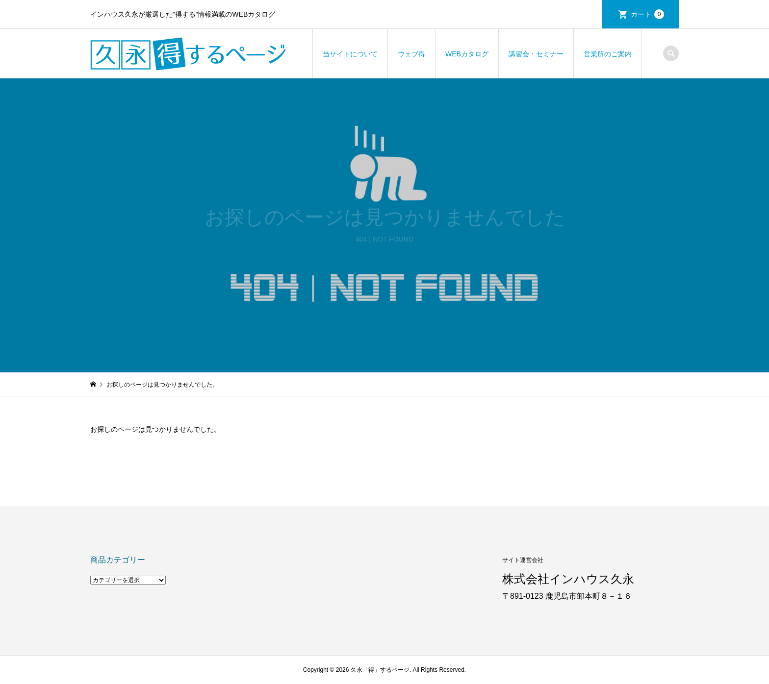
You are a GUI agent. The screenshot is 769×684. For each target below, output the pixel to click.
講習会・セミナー (536, 54)
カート (647, 14)
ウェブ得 (411, 54)
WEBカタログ (466, 54)
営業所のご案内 (608, 54)
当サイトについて (350, 54)
